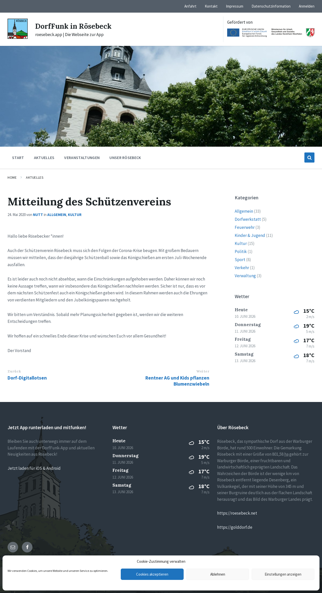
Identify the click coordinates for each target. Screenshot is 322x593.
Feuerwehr (245, 227)
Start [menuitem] (18, 157)
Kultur (75, 214)
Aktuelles (35, 177)
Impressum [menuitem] (234, 6)
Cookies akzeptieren (152, 574)
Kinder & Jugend (250, 235)
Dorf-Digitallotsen (27, 378)
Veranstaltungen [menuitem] (82, 157)
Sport (240, 259)
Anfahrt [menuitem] (190, 6)
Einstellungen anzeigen (283, 574)
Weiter (202, 371)
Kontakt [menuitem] (211, 6)
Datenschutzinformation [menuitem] (271, 6)
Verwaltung (245, 275)
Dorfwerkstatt (248, 219)
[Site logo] (18, 37)
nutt (38, 214)
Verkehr (242, 267)
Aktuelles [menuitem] (44, 157)
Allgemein (56, 214)
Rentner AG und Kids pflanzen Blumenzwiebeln (177, 381)
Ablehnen (217, 574)
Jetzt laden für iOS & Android (34, 468)
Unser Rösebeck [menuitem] (125, 157)
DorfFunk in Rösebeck (75, 26)
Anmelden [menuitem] (306, 6)
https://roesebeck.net (237, 513)
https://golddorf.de (234, 527)
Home (12, 177)
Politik (241, 251)
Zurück (14, 371)
